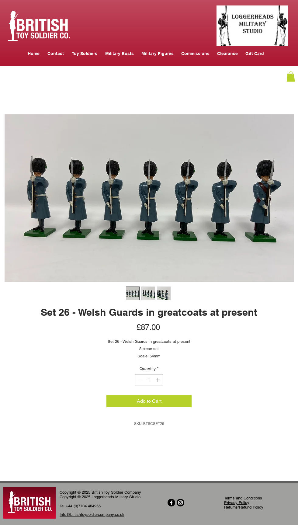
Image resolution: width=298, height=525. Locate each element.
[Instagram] (180, 502)
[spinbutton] (149, 379)
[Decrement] (140, 379)
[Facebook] (171, 502)
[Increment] (158, 379)
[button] (290, 76)
